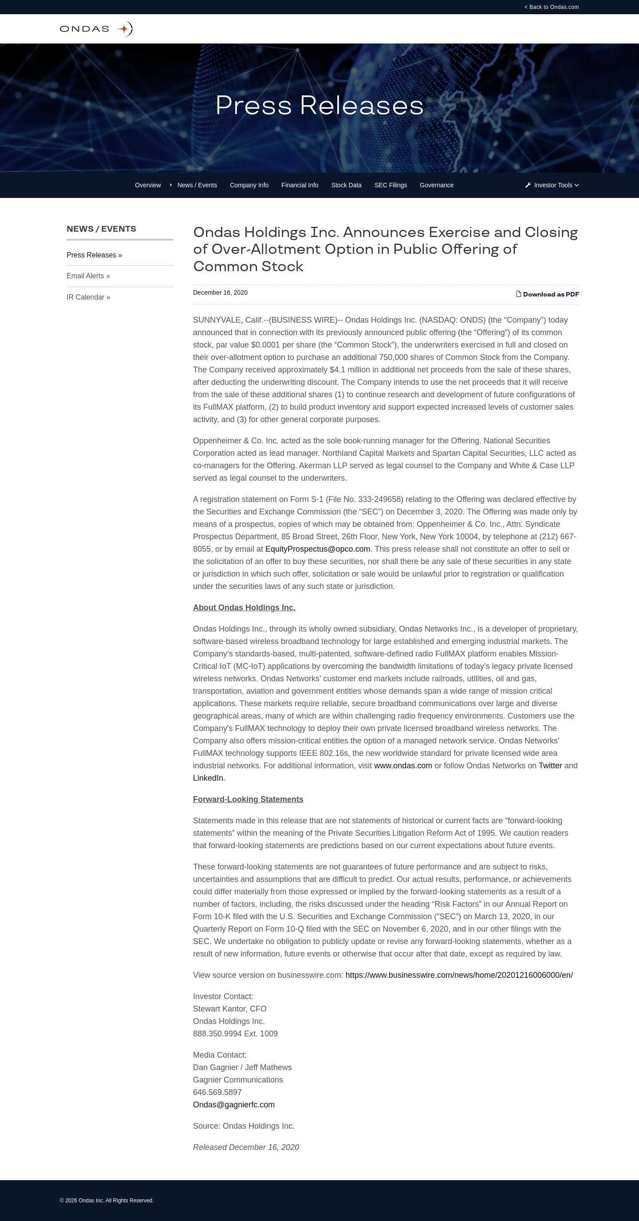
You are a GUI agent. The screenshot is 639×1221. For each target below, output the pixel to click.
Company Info (249, 185)
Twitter (550, 765)
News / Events (197, 185)
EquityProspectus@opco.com (317, 549)
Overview (148, 185)
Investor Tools (554, 185)
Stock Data (346, 185)
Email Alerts (85, 276)
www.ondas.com (403, 765)
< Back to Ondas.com (552, 7)
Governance (437, 185)
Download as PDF (547, 294)
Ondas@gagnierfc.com (234, 1104)
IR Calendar (85, 297)
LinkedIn (208, 778)
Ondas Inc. (91, 1200)
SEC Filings (391, 185)
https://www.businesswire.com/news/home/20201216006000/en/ (459, 975)
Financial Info (299, 185)
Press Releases (91, 255)
